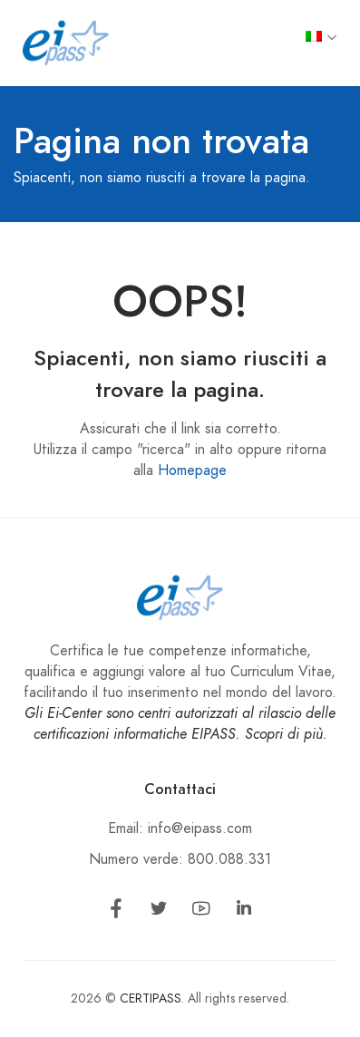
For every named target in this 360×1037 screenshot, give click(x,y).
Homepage (192, 470)
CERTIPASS (150, 998)
